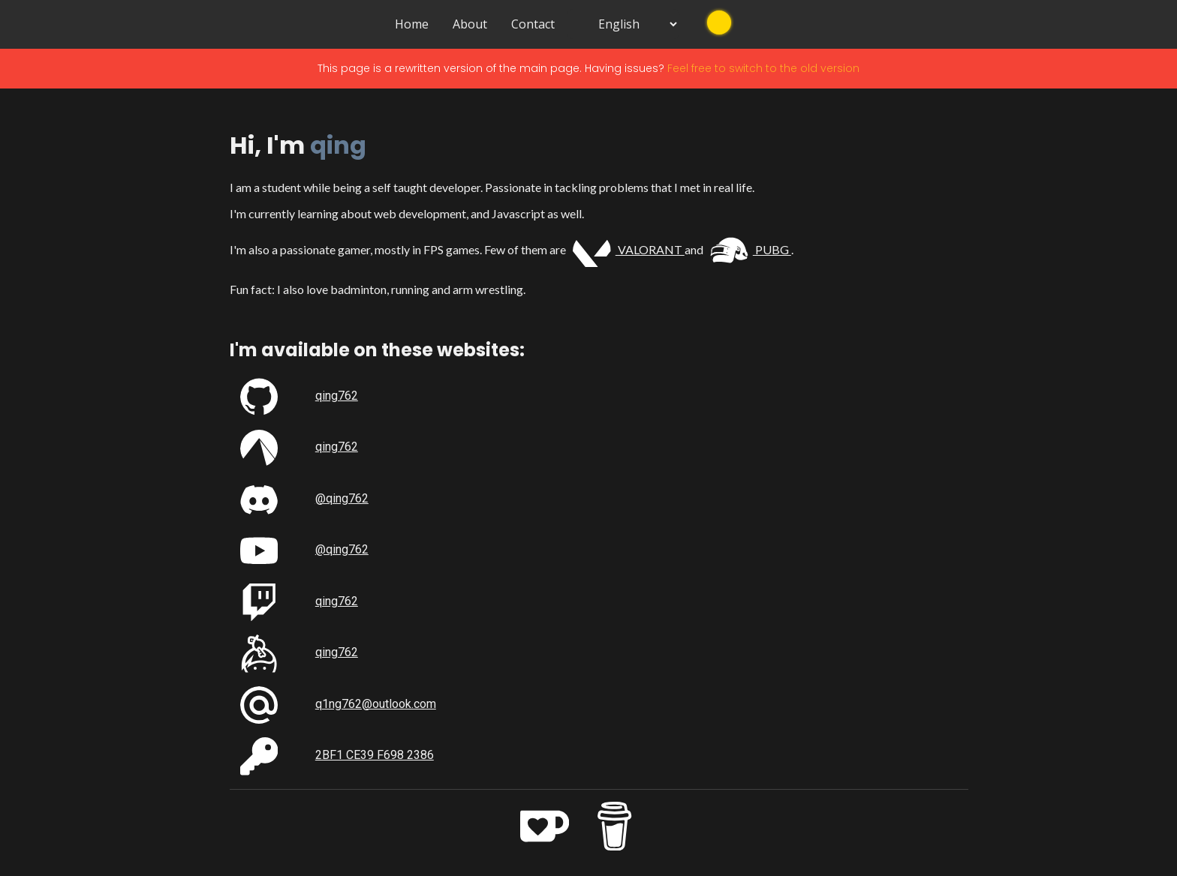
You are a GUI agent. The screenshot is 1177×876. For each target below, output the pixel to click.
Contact (533, 24)
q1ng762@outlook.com (375, 702)
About (470, 24)
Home (412, 24)
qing (338, 144)
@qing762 (342, 497)
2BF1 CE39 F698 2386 (374, 754)
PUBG (750, 249)
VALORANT (629, 249)
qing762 (336, 395)
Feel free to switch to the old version (763, 66)
